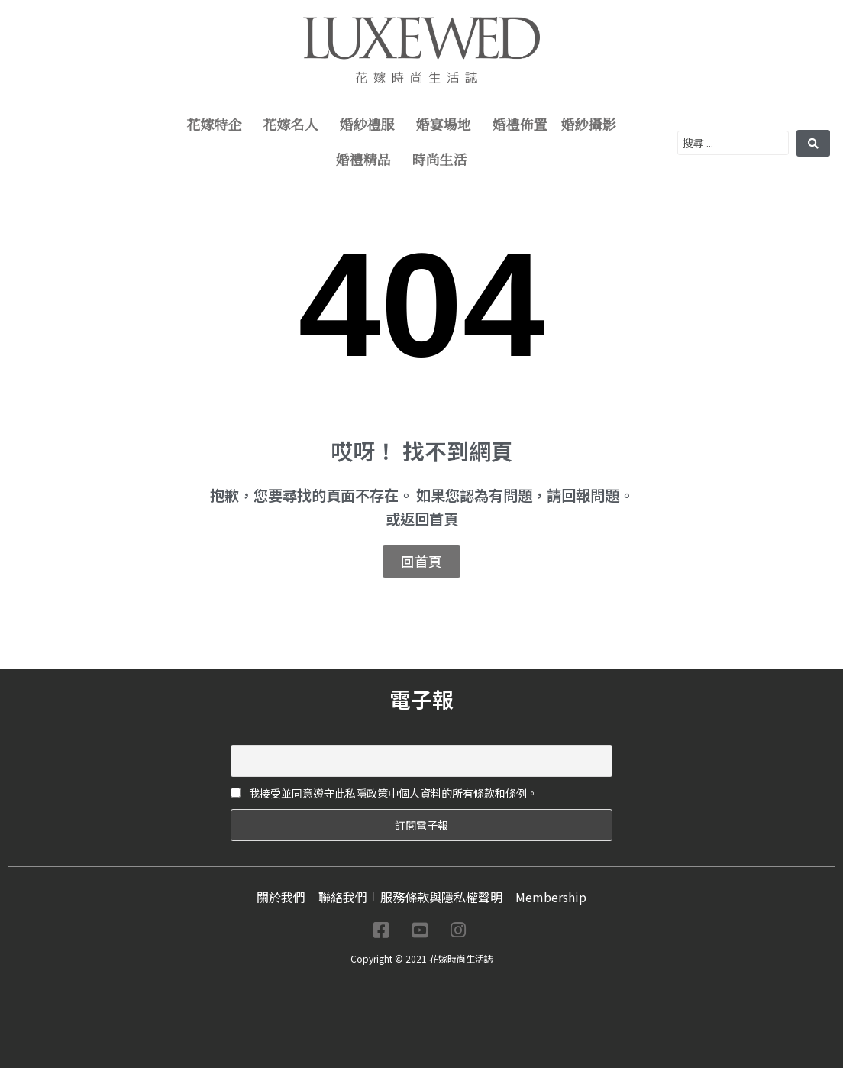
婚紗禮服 (371, 125)
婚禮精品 (367, 160)
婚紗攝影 (592, 125)
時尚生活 (443, 160)
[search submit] (813, 143)
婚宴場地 (447, 125)
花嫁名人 (294, 125)
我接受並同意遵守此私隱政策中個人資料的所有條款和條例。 (384, 793)
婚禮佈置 (520, 125)
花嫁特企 (218, 125)
